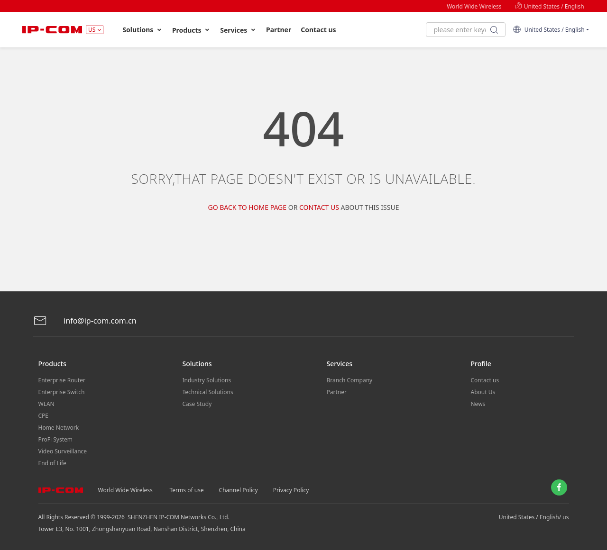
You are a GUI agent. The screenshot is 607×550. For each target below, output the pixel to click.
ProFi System (55, 439)
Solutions (142, 29)
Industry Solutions (207, 380)
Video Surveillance (62, 451)
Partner (278, 29)
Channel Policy (238, 490)
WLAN (46, 404)
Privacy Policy (291, 490)
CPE (43, 416)
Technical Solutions (208, 392)
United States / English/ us (534, 517)
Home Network (58, 428)
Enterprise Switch (61, 392)
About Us (483, 392)
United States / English (549, 6)
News (478, 404)
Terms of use (187, 490)
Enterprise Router (61, 380)
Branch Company (350, 380)
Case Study (197, 404)
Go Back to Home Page (247, 207)
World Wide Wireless (474, 6)
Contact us (318, 29)
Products (191, 30)
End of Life (52, 463)
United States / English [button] (548, 30)
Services (238, 30)
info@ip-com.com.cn (85, 321)
